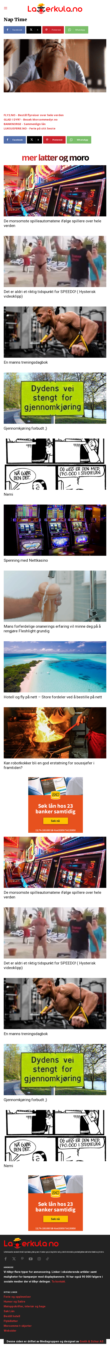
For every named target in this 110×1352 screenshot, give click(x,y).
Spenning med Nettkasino (26, 560)
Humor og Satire (14, 1301)
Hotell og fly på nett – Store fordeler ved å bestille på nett (53, 697)
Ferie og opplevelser (17, 1296)
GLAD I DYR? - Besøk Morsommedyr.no (31, 119)
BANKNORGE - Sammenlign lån (25, 124)
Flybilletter (11, 1321)
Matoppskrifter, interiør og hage (25, 1306)
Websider (10, 1330)
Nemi (8, 494)
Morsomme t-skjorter (18, 1326)
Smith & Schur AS (91, 1341)
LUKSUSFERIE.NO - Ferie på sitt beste (29, 128)
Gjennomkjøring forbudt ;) (25, 428)
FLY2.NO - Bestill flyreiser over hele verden (34, 115)
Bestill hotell (12, 1316)
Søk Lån (9, 1311)
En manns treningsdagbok (26, 362)
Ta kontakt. (58, 1281)
